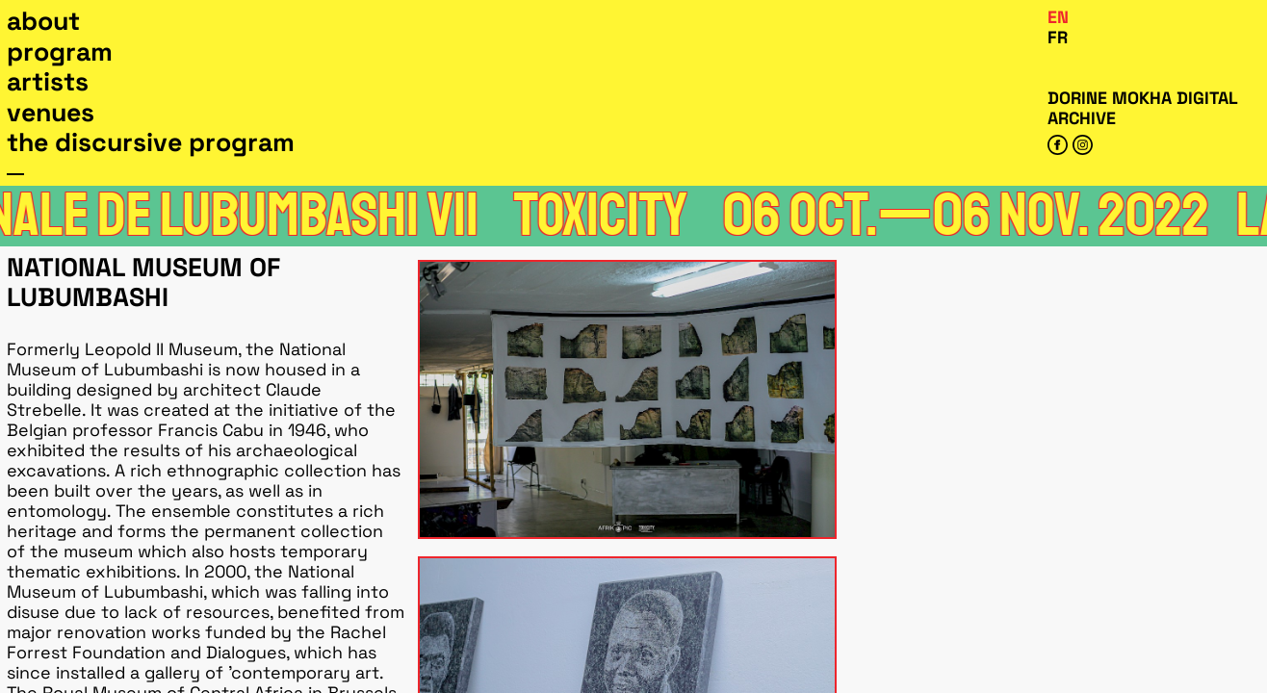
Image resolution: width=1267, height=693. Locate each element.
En (1058, 17)
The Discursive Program (151, 142)
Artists (48, 81)
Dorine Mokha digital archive (1142, 108)
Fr (1057, 37)
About (43, 21)
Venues (50, 112)
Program (60, 52)
